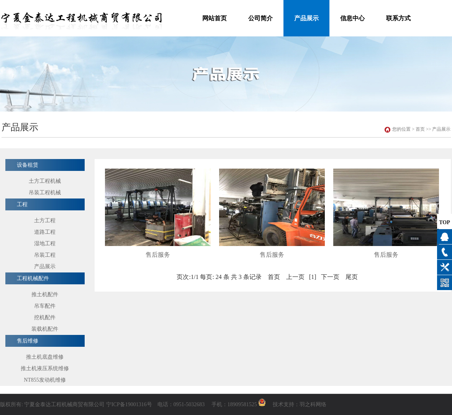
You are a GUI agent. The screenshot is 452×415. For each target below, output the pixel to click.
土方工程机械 (45, 181)
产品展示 (306, 18)
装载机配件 (44, 329)
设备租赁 (27, 165)
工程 (22, 204)
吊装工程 (45, 255)
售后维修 (27, 341)
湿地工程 (45, 243)
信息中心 (352, 18)
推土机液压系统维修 (45, 368)
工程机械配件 (33, 278)
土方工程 (45, 220)
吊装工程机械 (45, 192)
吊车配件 (45, 306)
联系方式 (398, 18)
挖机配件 (45, 317)
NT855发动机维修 (45, 380)
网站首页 (214, 18)
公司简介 (260, 18)
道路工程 (45, 232)
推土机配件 (44, 294)
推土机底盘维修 (45, 357)
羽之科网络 (313, 404)
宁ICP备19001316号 (129, 404)
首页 (420, 129)
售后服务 (158, 254)
